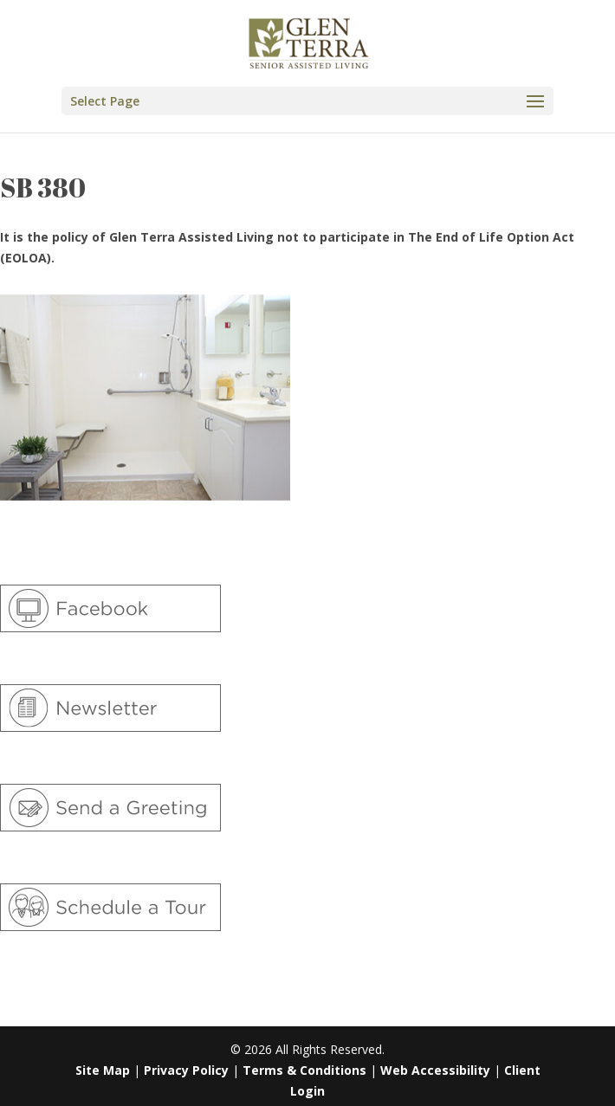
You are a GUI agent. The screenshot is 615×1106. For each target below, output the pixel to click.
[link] (309, 42)
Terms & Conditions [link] (304, 1070)
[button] (308, 101)
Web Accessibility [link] (435, 1070)
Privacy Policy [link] (186, 1070)
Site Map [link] (102, 1070)
